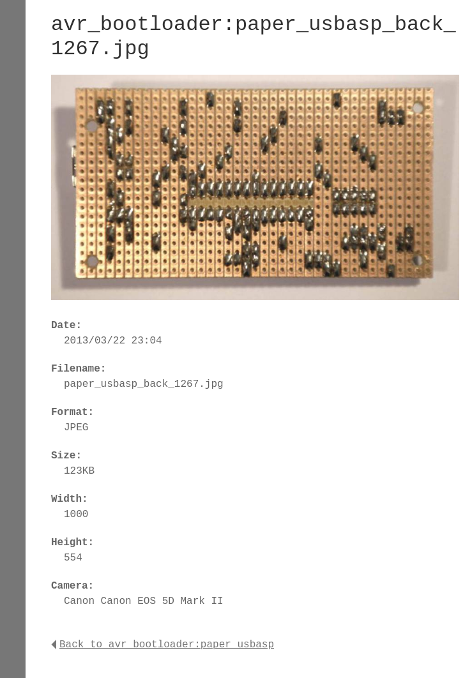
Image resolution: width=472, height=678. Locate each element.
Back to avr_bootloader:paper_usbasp (162, 645)
